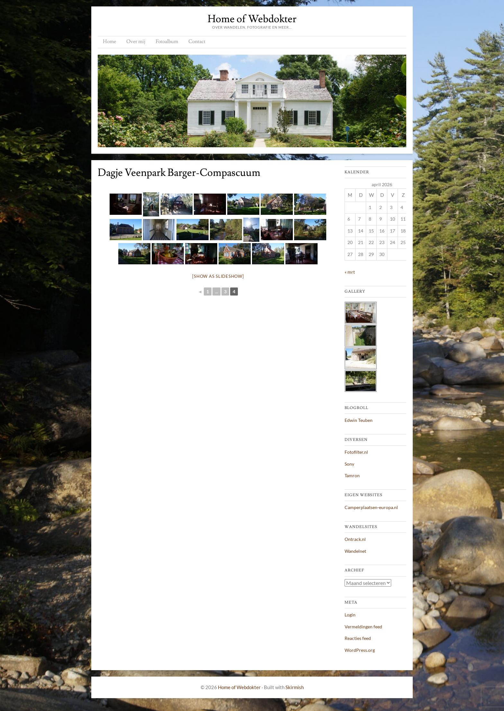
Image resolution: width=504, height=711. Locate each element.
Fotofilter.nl (356, 452)
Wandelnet (355, 551)
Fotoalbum (167, 41)
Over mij (135, 41)
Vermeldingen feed (363, 626)
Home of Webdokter (252, 19)
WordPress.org (360, 650)
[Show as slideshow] (218, 276)
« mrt (350, 272)
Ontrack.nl (355, 539)
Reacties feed (358, 638)
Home (109, 41)
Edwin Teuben (359, 420)
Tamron (352, 475)
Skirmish (294, 687)
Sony (349, 464)
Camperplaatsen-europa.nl (371, 507)
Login (350, 614)
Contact (196, 41)
